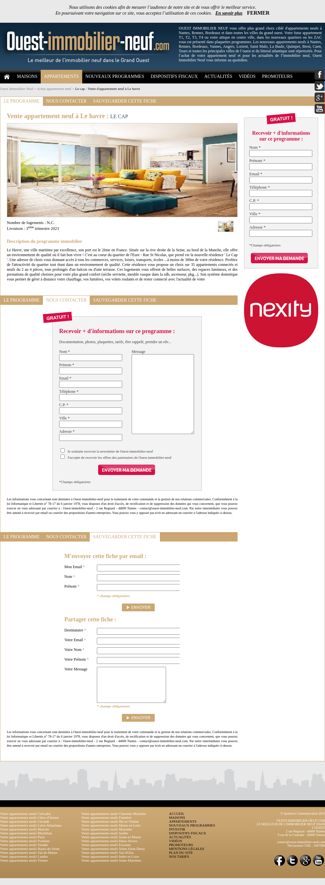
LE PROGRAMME (22, 101)
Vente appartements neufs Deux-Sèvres (109, 848)
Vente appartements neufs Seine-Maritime (111, 867)
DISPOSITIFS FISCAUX (174, 76)
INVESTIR (177, 836)
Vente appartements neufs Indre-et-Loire (110, 863)
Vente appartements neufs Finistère (106, 824)
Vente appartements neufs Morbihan (26, 840)
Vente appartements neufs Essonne (106, 852)
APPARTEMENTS (61, 76)
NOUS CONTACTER (66, 101)
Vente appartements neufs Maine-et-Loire (111, 832)
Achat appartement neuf (54, 89)
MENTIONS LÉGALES (186, 855)
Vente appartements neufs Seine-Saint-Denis (113, 855)
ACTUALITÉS (218, 76)
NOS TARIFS (179, 863)
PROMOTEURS (277, 76)
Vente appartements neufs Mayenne (106, 836)
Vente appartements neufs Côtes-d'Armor (29, 824)
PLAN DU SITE (181, 859)
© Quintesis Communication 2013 (302, 820)
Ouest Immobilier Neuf (16, 89)
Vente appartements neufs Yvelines (25, 848)
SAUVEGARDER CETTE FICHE (124, 101)
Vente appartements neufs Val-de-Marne (29, 859)
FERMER (258, 13)
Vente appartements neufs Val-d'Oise (107, 859)
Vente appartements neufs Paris (22, 844)
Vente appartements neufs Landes (24, 863)
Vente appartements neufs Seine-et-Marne (111, 844)
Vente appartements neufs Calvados (25, 820)
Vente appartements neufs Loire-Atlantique (31, 832)
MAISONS (27, 76)
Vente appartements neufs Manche (24, 836)
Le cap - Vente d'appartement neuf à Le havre (107, 89)
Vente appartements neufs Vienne (24, 867)
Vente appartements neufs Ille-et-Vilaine (110, 828)
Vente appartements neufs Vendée (24, 852)
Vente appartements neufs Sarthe (104, 840)
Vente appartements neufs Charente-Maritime (113, 820)
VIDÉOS (247, 76)
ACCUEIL (177, 820)
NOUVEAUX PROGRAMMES (114, 76)
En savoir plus (228, 13)
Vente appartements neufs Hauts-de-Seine (30, 855)
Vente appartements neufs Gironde (24, 828)
